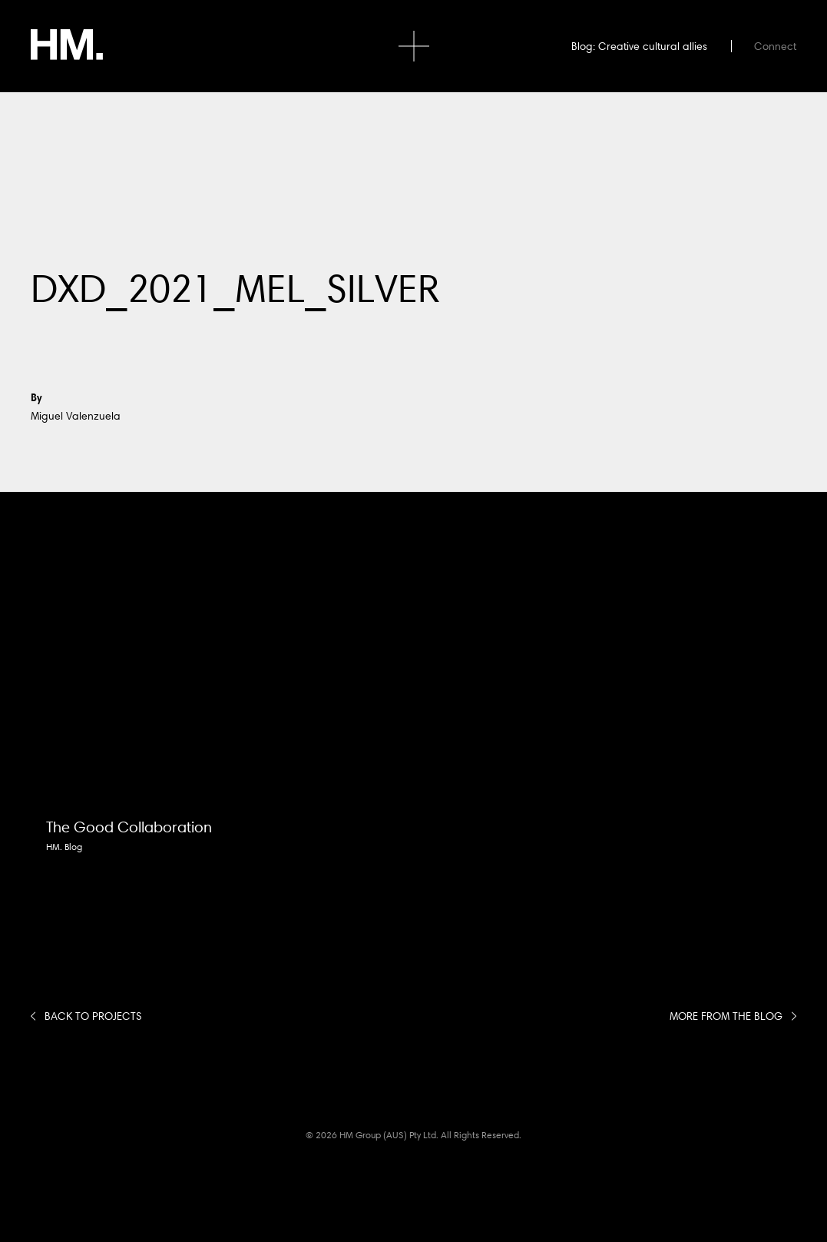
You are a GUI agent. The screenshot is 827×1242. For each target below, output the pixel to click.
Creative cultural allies (652, 46)
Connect (775, 46)
